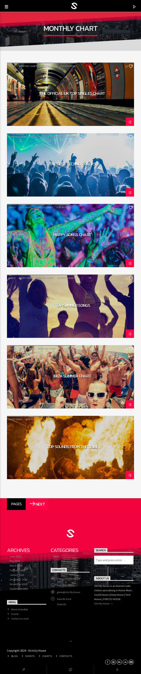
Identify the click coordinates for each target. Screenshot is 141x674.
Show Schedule (19, 609)
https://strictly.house (68, 578)
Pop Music (63, 207)
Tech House (68, 66)
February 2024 (17, 570)
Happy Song (26, 278)
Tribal (51, 419)
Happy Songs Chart (72, 235)
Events (15, 614)
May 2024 (15, 561)
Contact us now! (20, 618)
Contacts (65, 656)
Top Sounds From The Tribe (72, 447)
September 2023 (19, 588)
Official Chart (49, 66)
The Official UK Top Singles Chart (72, 94)
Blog (14, 656)
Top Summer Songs (72, 305)
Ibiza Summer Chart (72, 376)
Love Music (25, 207)
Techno (71, 136)
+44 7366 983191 (66, 585)
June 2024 (15, 556)
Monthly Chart (28, 66)
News (56, 556)
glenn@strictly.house (68, 592)
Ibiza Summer (27, 348)
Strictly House (103, 604)
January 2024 (17, 575)
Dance (12, 66)
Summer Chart (66, 278)
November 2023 (18, 584)
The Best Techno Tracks (72, 164)
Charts (47, 656)
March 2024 (16, 565)
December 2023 (18, 579)
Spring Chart (38, 136)
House (12, 348)
